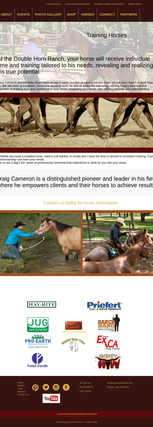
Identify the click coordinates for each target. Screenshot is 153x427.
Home (20, 382)
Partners (21, 391)
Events (20, 385)
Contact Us (23, 394)
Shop (20, 388)
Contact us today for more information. (81, 202)
